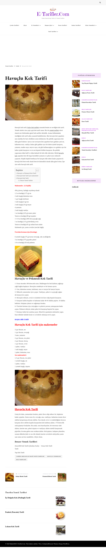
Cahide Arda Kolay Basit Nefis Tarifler (30, 456)
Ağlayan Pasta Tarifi (88, 93)
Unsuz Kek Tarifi (46, 446)
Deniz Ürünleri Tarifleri (90, 128)
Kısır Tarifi (85, 121)
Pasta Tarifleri (62, 25)
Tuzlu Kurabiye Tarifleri (89, 150)
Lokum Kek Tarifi (12, 527)
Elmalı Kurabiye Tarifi (89, 102)
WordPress (66, 544)
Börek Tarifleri (87, 166)
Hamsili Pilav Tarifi (88, 133)
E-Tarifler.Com (53, 14)
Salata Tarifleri (76, 25)
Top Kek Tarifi (19, 453)
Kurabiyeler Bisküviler (89, 99)
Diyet (25, 25)
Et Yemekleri (35, 25)
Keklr (84, 138)
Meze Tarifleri (86, 109)
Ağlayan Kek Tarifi (88, 140)
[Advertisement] (53, 49)
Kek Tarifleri (21, 459)
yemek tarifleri (54, 130)
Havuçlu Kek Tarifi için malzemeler (27, 175)
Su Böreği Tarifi (87, 169)
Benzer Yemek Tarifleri (26, 180)
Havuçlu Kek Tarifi (23, 178)
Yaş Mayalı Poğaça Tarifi (89, 83)
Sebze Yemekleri (90, 25)
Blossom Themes (53, 544)
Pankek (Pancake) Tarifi (14, 512)
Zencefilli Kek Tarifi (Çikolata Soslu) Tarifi (27, 447)
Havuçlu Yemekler (54, 456)
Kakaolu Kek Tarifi (88, 159)
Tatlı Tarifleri (52, 31)
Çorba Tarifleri (14, 25)
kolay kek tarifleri (33, 127)
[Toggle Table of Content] (36, 170)
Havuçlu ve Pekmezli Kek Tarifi (26, 173)
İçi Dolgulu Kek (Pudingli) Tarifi (17, 498)
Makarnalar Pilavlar (89, 130)
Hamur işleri (48, 25)
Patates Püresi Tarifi (88, 112)
